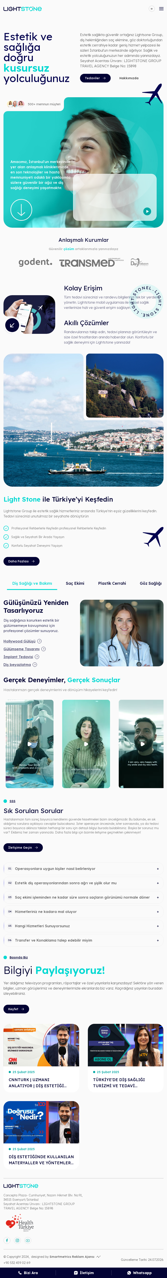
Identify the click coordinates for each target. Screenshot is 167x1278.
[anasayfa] (22, 8)
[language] (152, 9)
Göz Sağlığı (151, 583)
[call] (28, 1272)
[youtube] (27, 1240)
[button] (83, 868)
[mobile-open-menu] (161, 9)
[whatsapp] (139, 1272)
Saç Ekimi (75, 583)
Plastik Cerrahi (112, 583)
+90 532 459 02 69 (16, 1263)
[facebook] (6, 1240)
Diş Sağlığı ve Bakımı (32, 583)
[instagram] (17, 1240)
